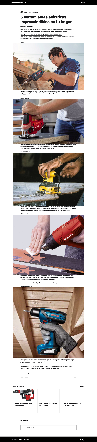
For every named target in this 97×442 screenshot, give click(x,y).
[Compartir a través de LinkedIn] (28, 373)
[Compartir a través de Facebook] (21, 373)
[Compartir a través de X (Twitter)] (25, 373)
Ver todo (82, 386)
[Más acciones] (76, 12)
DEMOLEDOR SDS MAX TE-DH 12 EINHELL (24, 404)
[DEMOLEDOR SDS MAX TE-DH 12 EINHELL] (24, 395)
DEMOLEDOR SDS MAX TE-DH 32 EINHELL (73, 404)
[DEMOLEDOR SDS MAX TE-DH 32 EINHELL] (73, 395)
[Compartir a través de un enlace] (32, 373)
